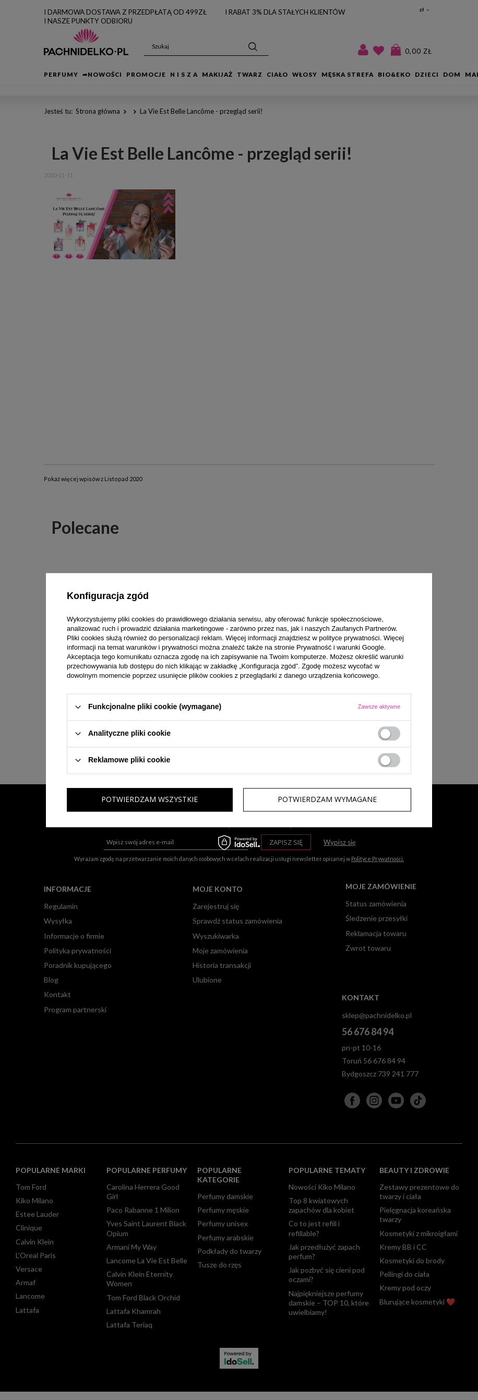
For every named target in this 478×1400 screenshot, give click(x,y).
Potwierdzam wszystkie (328, 799)
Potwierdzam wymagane (150, 799)
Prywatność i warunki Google (340, 647)
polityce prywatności (349, 638)
